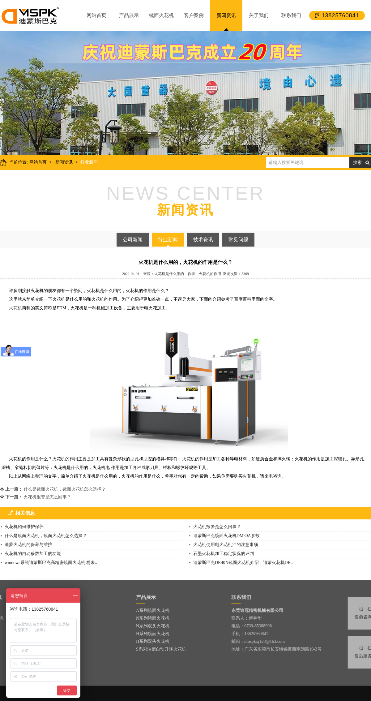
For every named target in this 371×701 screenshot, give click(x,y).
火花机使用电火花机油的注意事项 (225, 544)
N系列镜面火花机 (152, 618)
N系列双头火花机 (152, 626)
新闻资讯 (226, 15)
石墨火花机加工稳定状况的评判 (223, 553)
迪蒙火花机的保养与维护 (28, 544)
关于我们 (259, 15)
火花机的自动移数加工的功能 (33, 553)
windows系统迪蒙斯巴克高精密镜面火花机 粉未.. (51, 562)
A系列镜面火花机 (152, 610)
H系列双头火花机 (152, 641)
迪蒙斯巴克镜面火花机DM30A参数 (226, 535)
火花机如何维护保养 (24, 526)
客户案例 (194, 15)
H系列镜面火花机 (152, 633)
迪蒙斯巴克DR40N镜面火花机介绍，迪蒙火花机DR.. (243, 562)
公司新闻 (133, 239)
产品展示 (129, 15)
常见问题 (238, 239)
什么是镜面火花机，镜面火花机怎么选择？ (64, 489)
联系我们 (291, 15)
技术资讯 (203, 239)
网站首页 (96, 15)
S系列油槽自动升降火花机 (161, 649)
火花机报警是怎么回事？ (47, 497)
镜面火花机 (161, 15)
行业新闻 (89, 162)
